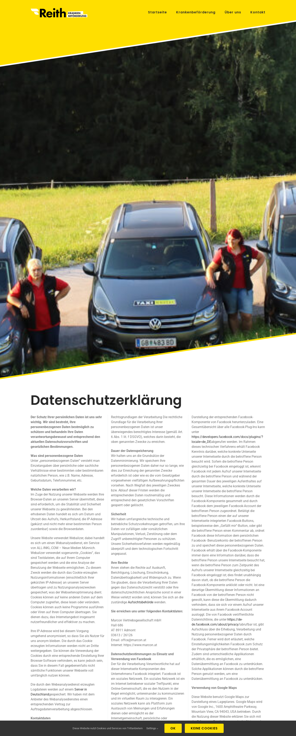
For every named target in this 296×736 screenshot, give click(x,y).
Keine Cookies (204, 728)
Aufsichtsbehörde (140, 602)
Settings (152, 728)
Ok (173, 728)
